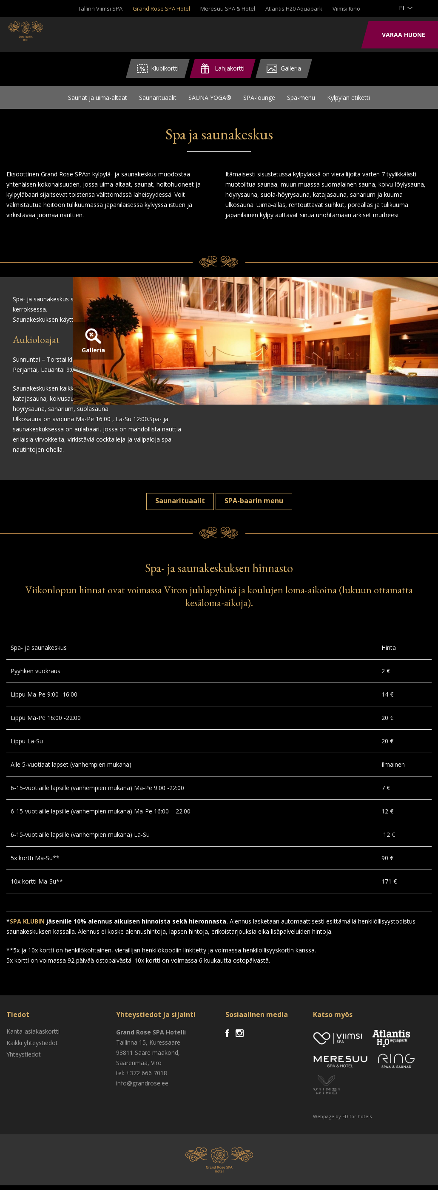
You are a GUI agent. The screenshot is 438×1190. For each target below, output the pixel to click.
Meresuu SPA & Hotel (227, 8)
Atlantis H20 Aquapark (293, 8)
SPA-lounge (259, 100)
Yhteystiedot (23, 1059)
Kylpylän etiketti (348, 100)
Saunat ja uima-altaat (97, 100)
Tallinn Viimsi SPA (100, 8)
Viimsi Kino (346, 8)
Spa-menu (301, 100)
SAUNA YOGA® (209, 100)
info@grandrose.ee (142, 1088)
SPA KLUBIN (27, 926)
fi (401, 8)
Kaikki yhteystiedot (32, 1047)
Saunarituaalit (157, 100)
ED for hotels (357, 1121)
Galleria (239, 376)
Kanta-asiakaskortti (33, 1036)
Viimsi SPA (42, 34)
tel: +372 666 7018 (141, 1078)
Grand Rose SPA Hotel (161, 8)
